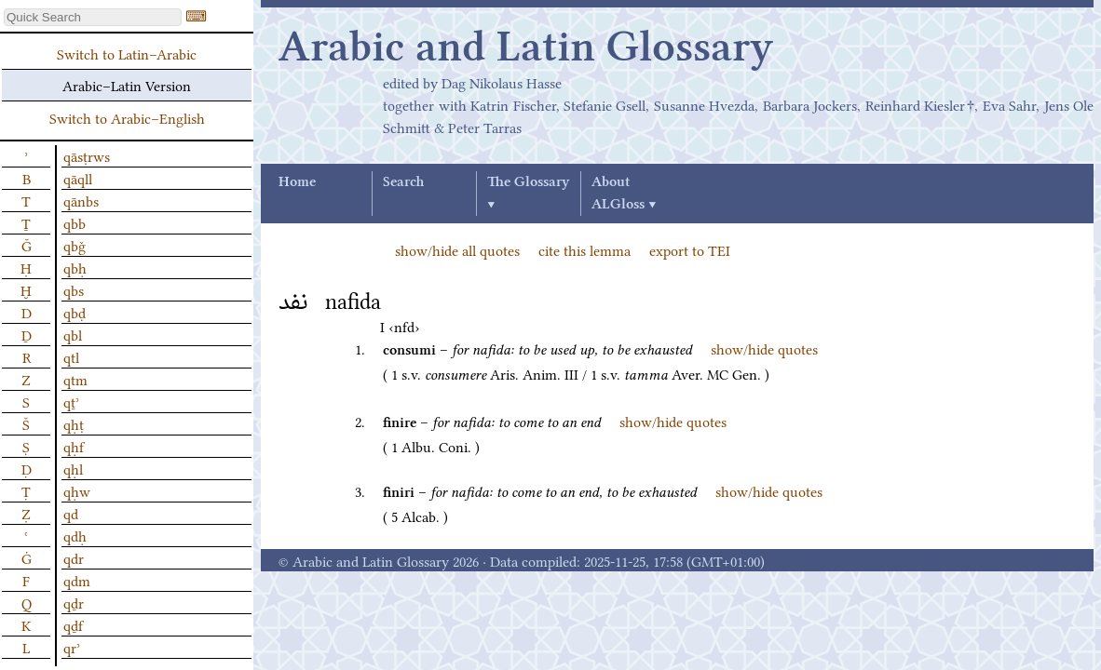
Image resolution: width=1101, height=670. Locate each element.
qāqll (77, 178)
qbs (73, 289)
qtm (75, 378)
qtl (71, 356)
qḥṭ (73, 423)
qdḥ (75, 535)
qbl (72, 334)
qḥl (73, 468)
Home (297, 182)
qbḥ (75, 267)
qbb (74, 222)
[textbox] (93, 17)
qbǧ (74, 244)
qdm (76, 580)
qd (70, 512)
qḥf (73, 446)
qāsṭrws (86, 155)
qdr (73, 557)
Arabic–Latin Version (126, 84)
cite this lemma (584, 249)
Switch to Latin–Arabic (127, 53)
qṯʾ (71, 401)
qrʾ (71, 646)
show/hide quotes (764, 348)
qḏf (73, 624)
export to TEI (689, 249)
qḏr (73, 602)
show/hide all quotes (457, 249)
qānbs (81, 200)
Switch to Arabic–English (127, 117)
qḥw (76, 490)
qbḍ (74, 312)
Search (403, 182)
